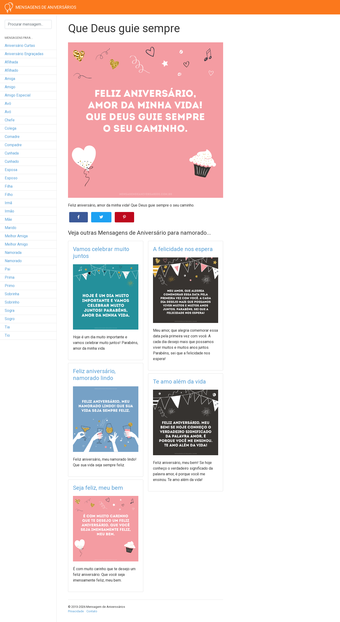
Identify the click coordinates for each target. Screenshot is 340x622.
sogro (10, 319)
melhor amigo (16, 244)
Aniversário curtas (20, 45)
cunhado (12, 161)
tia (7, 327)
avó (8, 112)
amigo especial (17, 95)
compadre (13, 145)
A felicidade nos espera (183, 249)
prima (9, 277)
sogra (9, 310)
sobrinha (12, 294)
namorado (13, 261)
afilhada (11, 62)
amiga (10, 78)
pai (7, 269)
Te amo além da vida (179, 381)
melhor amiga (16, 236)
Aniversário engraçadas (24, 54)
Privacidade (76, 611)
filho (9, 194)
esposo (11, 178)
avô (8, 103)
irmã (8, 203)
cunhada (12, 153)
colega (10, 128)
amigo (10, 87)
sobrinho (12, 302)
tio (7, 335)
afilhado (11, 70)
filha (9, 186)
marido (10, 227)
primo (10, 285)
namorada (13, 252)
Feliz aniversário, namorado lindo (94, 374)
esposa (11, 170)
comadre (12, 136)
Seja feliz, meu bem (98, 488)
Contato (91, 611)
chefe (10, 120)
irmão (9, 211)
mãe (8, 219)
